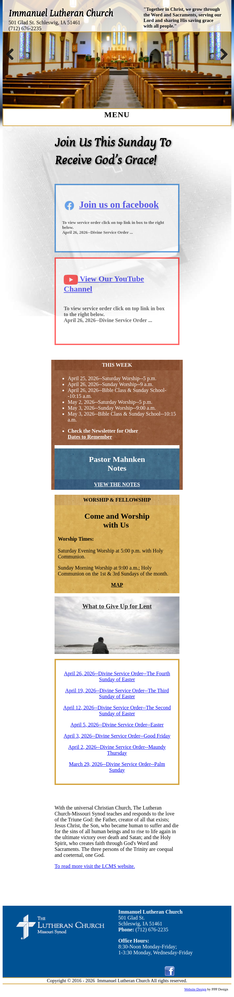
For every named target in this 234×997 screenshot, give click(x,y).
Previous (12, 54)
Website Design (195, 989)
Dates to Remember (90, 437)
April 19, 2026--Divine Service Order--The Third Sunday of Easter (117, 693)
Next (221, 54)
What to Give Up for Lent (117, 606)
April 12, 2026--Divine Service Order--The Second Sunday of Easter (117, 710)
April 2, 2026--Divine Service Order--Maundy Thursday (117, 750)
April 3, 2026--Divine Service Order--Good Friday (117, 736)
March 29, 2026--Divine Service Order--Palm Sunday (117, 767)
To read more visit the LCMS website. (95, 866)
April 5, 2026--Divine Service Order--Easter (117, 724)
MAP (117, 585)
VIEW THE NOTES (117, 484)
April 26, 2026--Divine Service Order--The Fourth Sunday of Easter (117, 676)
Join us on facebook (119, 204)
